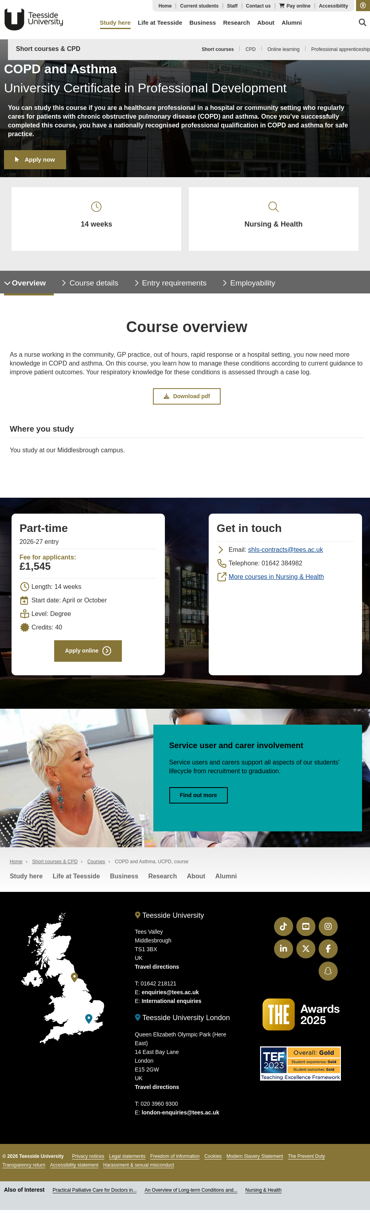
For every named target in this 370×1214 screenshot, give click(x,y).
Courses (96, 866)
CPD (251, 49)
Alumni (226, 880)
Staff (232, 6)
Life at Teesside (76, 880)
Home (165, 6)
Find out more (198, 799)
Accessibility (333, 6)
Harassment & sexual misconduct (138, 1169)
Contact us (258, 6)
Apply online (81, 654)
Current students (199, 6)
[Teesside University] (74, 982)
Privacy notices (88, 1160)
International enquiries (172, 1005)
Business (124, 880)
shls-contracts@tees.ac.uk (285, 552)
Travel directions (157, 971)
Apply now (40, 159)
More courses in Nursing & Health (276, 580)
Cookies (212, 1160)
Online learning (283, 49)
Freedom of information (175, 1160)
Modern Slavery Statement (255, 1160)
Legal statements (127, 1160)
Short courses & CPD (48, 48)
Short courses (218, 49)
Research (162, 880)
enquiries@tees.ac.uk (170, 996)
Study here (26, 880)
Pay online (299, 6)
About (196, 880)
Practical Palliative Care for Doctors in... (95, 1194)
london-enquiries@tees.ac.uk (180, 1117)
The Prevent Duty (306, 1160)
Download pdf (187, 399)
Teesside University (34, 19)
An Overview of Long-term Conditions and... (191, 1194)
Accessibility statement (74, 1169)
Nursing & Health (263, 1194)
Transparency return (23, 1169)
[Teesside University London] (88, 1023)
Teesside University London (182, 1022)
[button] (363, 5)
